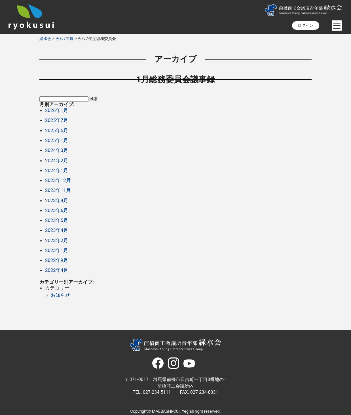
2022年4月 (56, 270)
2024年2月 (56, 160)
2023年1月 (56, 250)
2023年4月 (56, 230)
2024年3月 (56, 150)
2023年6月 (56, 210)
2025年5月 (56, 130)
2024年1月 (56, 170)
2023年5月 (56, 220)
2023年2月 (56, 240)
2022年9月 (56, 260)
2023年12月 (58, 180)
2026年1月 (56, 110)
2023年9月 (56, 200)
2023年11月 (58, 190)
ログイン (306, 25)
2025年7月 (56, 120)
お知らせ (60, 295)
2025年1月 (56, 140)
